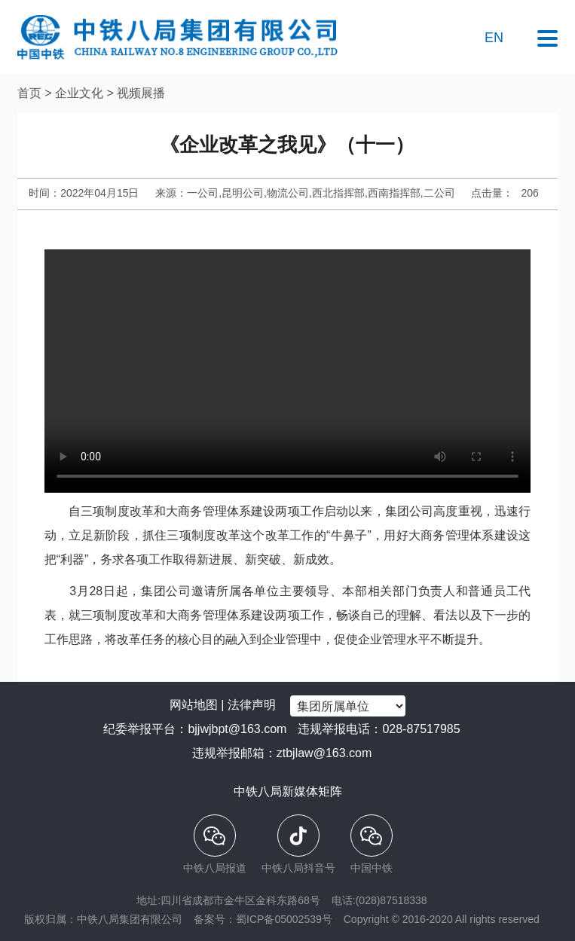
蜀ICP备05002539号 (284, 919)
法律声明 (252, 704)
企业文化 (79, 93)
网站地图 (194, 704)
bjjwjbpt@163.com (237, 729)
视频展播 (141, 93)
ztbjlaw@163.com (324, 753)
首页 (29, 93)
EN (494, 37)
